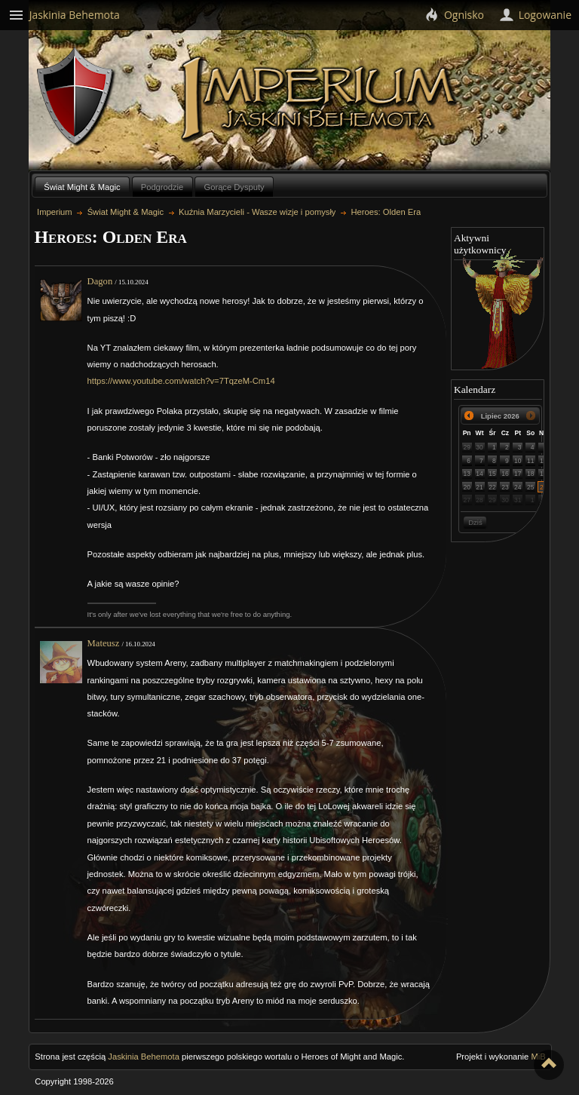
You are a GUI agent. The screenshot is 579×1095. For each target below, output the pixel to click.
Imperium (321, 98)
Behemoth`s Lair (76, 97)
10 (518, 461)
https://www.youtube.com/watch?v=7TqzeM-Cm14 (181, 380)
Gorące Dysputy (234, 187)
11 (531, 461)
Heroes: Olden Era (386, 211)
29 (466, 447)
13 (466, 473)
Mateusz (103, 643)
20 (466, 487)
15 (492, 473)
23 (505, 487)
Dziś (475, 522)
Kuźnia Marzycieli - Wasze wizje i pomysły (257, 211)
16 (505, 473)
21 (479, 487)
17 (518, 473)
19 (543, 473)
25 (531, 487)
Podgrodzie (162, 187)
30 (479, 447)
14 (479, 473)
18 (531, 473)
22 (492, 487)
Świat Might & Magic (82, 187)
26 (543, 487)
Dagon (100, 281)
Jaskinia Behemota (143, 1056)
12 (543, 461)
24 (518, 487)
